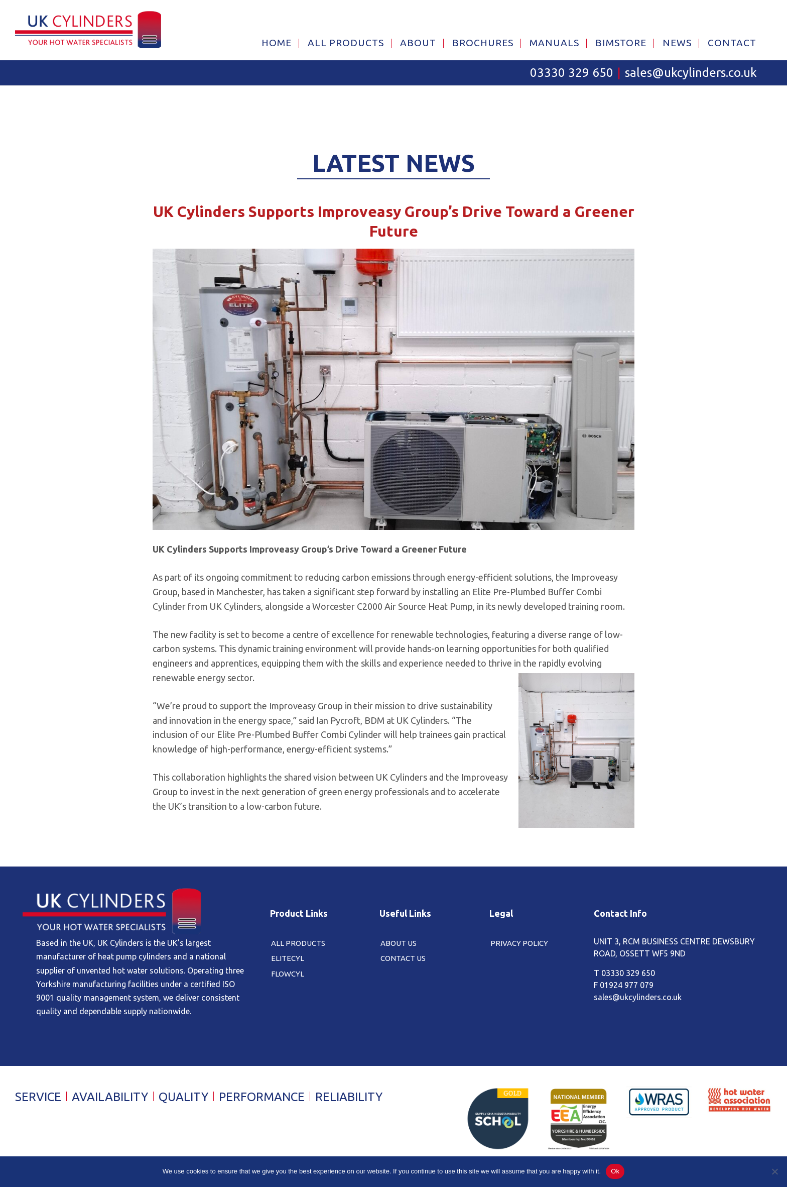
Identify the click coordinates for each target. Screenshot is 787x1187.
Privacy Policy (519, 943)
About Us (398, 943)
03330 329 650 (571, 73)
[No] (774, 1171)
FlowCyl (287, 974)
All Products (298, 943)
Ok (615, 1171)
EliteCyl (287, 958)
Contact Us (403, 958)
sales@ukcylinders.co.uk (691, 73)
